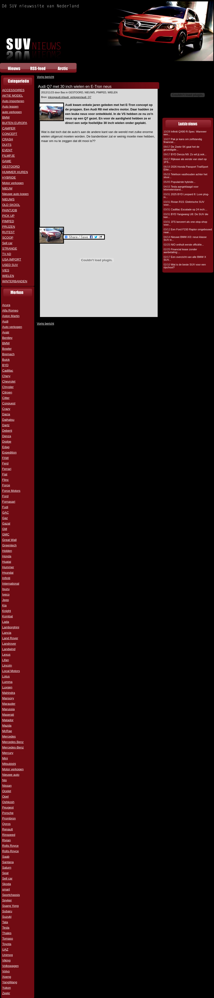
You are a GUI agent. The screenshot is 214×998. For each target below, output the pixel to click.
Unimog (7, 955)
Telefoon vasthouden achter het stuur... (185, 176)
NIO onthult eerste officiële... (184, 244)
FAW (5, 458)
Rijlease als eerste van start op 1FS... (185, 160)
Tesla (5, 927)
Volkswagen (10, 966)
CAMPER (8, 128)
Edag (5, 447)
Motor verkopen (13, 183)
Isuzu (6, 589)
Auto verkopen (12, 327)
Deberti (7, 430)
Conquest (8, 403)
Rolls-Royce (10, 851)
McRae (7, 731)
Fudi (5, 507)
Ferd (5, 463)
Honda (6, 556)
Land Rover (10, 638)
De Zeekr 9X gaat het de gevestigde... (181, 148)
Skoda (6, 884)
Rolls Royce (10, 845)
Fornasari (8, 501)
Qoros (6, 824)
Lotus (6, 676)
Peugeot (8, 807)
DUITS (6, 145)
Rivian (6, 840)
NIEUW (7, 188)
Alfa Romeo (10, 310)
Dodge (6, 441)
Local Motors (11, 671)
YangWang (9, 982)
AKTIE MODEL (12, 95)
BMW (6, 117)
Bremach (8, 354)
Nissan (7, 785)
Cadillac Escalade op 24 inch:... (185, 209)
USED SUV (10, 265)
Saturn (6, 867)
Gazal (6, 523)
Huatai (6, 561)
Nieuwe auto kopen (15, 194)
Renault (7, 829)
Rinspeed (8, 835)
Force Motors (11, 490)
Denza (6, 436)
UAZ (5, 949)
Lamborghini (10, 627)
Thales (6, 933)
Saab (5, 856)
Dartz (6, 425)
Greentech (9, 545)
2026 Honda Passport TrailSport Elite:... (186, 168)
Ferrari (6, 469)
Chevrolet (8, 381)
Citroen (7, 392)
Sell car (7, 243)
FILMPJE (8, 155)
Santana (8, 862)
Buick (6, 359)
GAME (6, 161)
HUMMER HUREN (15, 172)
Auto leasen (10, 106)
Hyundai (8, 572)
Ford (5, 496)
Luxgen (7, 687)
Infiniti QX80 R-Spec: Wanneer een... (185, 133)
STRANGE (9, 248)
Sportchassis (11, 895)
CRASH (7, 139)
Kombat (7, 616)
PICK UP (8, 216)
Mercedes (9, 736)
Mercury (7, 753)
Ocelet (6, 791)
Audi (5, 321)
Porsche (8, 813)
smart (6, 889)
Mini (5, 758)
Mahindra (8, 693)
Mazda (6, 725)
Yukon (6, 987)
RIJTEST (8, 232)
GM (4, 529)
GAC (5, 512)
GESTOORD (11, 166)
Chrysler (8, 387)
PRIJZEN (8, 226)
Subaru (7, 911)
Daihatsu (8, 419)
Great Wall (9, 540)
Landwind (8, 649)
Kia (4, 605)
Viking (6, 960)
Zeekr (6, 993)
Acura (6, 305)
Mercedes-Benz (13, 747)
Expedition (9, 452)
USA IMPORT (11, 259)
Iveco (6, 594)
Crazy (6, 409)
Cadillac (7, 370)
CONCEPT (9, 134)
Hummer (8, 567)
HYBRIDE (9, 177)
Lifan (5, 660)
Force (6, 485)
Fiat (4, 474)
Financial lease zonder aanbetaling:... (180, 251)
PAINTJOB (9, 210)
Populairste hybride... (179, 181)
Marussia (8, 709)
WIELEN (8, 276)
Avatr (5, 332)
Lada (5, 622)
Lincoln (7, 665)
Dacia (6, 414)
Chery (6, 376)
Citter (6, 398)
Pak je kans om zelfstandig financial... (183, 140)
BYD (5, 365)
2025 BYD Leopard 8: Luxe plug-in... (186, 196)
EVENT (7, 150)
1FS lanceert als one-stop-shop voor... (185, 223)
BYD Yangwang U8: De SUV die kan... (186, 215)
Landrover (9, 643)
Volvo (6, 971)
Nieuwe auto (10, 774)
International (10, 583)
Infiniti (6, 578)
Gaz (5, 518)
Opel (5, 796)
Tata (5, 922)
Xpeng (6, 977)
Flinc (5, 480)
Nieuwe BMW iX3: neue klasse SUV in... (185, 238)
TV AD (6, 254)
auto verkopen (12, 112)
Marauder (8, 703)
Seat (5, 873)
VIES (5, 270)
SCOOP (7, 237)
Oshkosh (8, 802)
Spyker (7, 900)
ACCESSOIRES (13, 90)
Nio (4, 780)
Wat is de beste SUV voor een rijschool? (185, 266)
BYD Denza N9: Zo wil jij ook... (185, 154)
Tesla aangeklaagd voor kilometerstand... (181, 188)
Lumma (7, 682)
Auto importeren (13, 101)
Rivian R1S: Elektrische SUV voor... (184, 203)
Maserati (8, 714)
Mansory (8, 698)
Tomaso (7, 938)
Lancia (6, 632)
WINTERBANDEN (14, 281)
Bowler (7, 348)
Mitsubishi (9, 764)
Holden (7, 551)
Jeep (5, 600)
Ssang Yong (10, 906)
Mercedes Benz (13, 742)
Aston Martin (10, 316)
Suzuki (6, 916)
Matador (8, 720)
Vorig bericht (45, 77)
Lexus (6, 654)
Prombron (9, 818)
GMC (5, 534)
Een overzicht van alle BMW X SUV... (185, 258)
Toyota (6, 944)
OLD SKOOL (11, 205)
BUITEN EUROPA (14, 123)
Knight (6, 611)
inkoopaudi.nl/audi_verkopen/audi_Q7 (69, 97)
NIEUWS (8, 199)
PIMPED (8, 221)
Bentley (7, 338)
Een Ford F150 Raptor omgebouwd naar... (188, 231)
